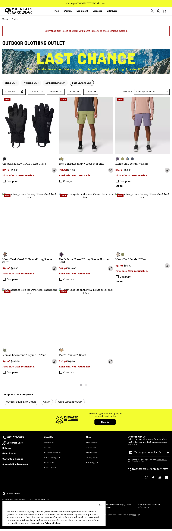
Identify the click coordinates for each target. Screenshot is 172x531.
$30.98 (63, 363)
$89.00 (127, 171)
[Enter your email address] (149, 454)
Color (89, 93)
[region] (54, 513)
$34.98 (119, 171)
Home (5, 21)
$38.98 (119, 267)
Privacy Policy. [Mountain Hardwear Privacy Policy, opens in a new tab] (52, 523)
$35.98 (6, 171)
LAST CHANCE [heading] (86, 60)
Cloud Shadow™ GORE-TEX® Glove (24, 165)
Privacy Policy (137, 463)
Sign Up (105, 423)
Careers (47, 449)
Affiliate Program (52, 459)
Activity (54, 93)
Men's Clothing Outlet (70, 403)
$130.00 (15, 363)
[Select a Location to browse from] (4, 495)
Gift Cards (91, 449)
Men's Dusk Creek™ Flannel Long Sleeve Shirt (27, 262)
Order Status (9, 455)
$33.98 (63, 171)
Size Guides (91, 454)
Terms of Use (162, 461)
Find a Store (91, 445)
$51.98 (6, 363)
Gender (35, 93)
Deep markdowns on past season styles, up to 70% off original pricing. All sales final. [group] (86, 71)
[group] (105, 416)
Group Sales (92, 459)
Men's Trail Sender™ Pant (131, 261)
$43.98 (63, 270)
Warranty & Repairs (12, 460)
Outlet (15, 21)
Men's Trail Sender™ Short (131, 165)
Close (100, 505)
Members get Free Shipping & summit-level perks (105, 416)
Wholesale (49, 464)
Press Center (50, 469)
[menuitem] (56, 12)
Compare (12, 183)
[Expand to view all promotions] (86, 3)
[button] (152, 93)
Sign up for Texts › (149, 470)
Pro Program (92, 464)
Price (72, 93)
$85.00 (71, 171)
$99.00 (127, 267)
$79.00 (71, 363)
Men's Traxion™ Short (72, 356)
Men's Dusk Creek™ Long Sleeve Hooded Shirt (84, 262)
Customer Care (12, 444)
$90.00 (14, 171)
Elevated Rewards (52, 454)
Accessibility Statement (15, 466)
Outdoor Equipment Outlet (21, 403)
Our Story (49, 445)
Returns (6, 449)
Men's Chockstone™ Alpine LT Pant (24, 356)
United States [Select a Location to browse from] (13, 496)
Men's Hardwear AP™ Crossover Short (82, 165)
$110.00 (71, 270)
